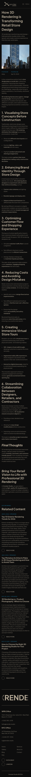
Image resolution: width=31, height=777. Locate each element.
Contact (19, 752)
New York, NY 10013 (8, 733)
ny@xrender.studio (7, 740)
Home (4, 747)
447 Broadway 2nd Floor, (9, 731)
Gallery (4, 749)
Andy (3, 74)
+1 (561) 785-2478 (7, 720)
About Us (19, 749)
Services (19, 747)
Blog (3, 752)
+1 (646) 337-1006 (7, 737)
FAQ (3, 755)
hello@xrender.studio (8, 724)
